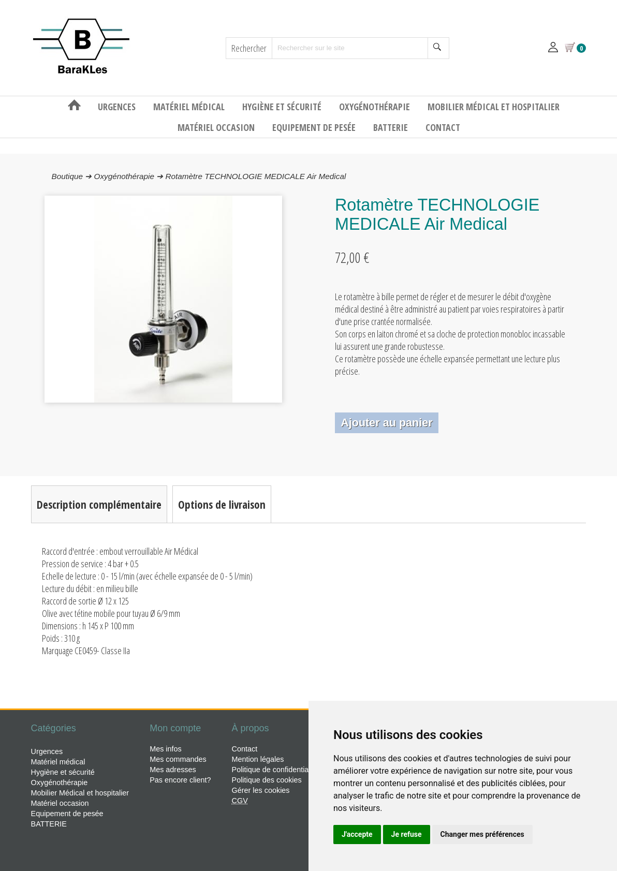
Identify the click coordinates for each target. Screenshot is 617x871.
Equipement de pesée (315, 127)
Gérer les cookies (261, 790)
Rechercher (249, 48)
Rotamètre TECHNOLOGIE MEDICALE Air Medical (256, 176)
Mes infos (166, 749)
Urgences (118, 106)
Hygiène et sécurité (283, 106)
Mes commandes (178, 759)
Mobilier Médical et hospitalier (494, 106)
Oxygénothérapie (375, 106)
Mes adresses (173, 769)
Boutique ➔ (73, 176)
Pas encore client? (180, 780)
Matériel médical (190, 106)
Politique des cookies (267, 780)
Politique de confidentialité (275, 769)
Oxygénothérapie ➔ (129, 176)
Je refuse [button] (406, 834)
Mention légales (258, 759)
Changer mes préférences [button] (482, 834)
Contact (442, 127)
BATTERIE (391, 127)
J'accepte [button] (357, 834)
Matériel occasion (217, 127)
